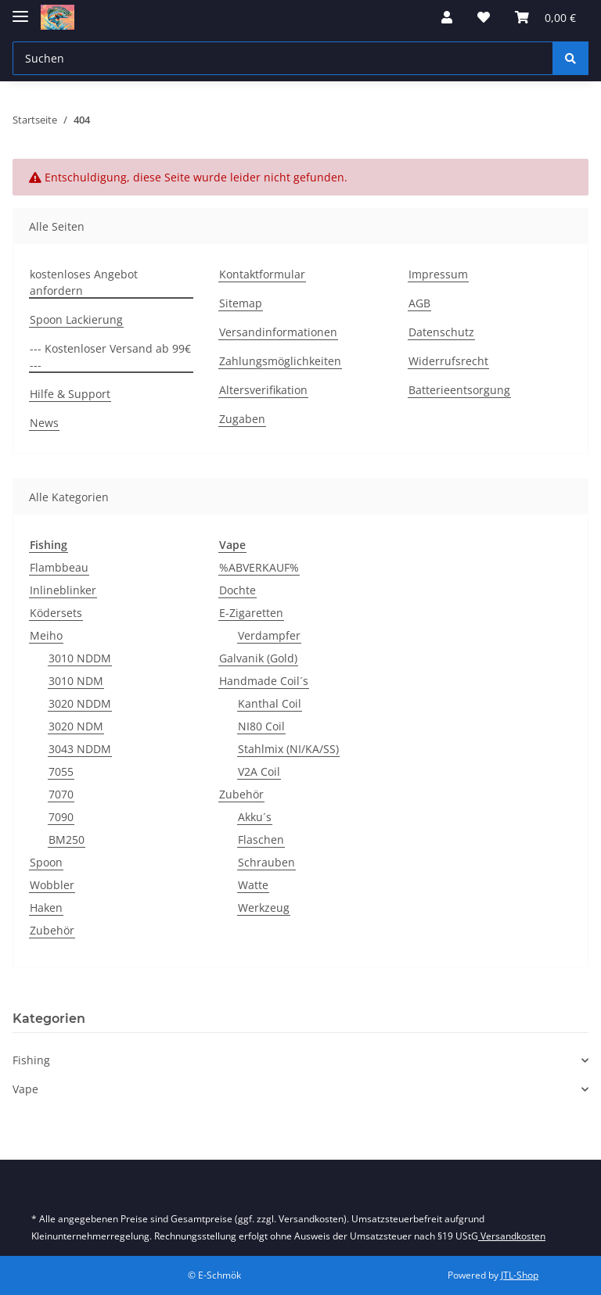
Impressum (438, 274)
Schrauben (266, 862)
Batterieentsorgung (459, 389)
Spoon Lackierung (76, 319)
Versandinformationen (278, 332)
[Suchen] (283, 58)
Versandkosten (511, 1236)
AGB (419, 303)
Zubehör (52, 930)
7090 (61, 816)
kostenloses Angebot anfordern (84, 282)
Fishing (31, 1060)
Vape (25, 1089)
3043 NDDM (80, 748)
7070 (61, 794)
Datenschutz (441, 332)
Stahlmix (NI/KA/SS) (288, 748)
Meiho (46, 635)
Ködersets (56, 612)
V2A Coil (259, 771)
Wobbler (52, 884)
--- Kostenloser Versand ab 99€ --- (110, 356)
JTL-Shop (519, 1275)
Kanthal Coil (269, 703)
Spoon (46, 862)
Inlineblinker (63, 590)
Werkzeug (264, 907)
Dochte (237, 590)
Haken (46, 907)
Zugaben (242, 418)
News (44, 422)
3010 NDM (76, 680)
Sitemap (240, 303)
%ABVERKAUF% (259, 567)
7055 (61, 771)
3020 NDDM (80, 703)
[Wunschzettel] (483, 17)
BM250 (67, 839)
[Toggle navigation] (20, 10)
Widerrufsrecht (448, 360)
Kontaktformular (262, 274)
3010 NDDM (80, 658)
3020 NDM (76, 726)
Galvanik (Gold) (258, 658)
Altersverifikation (263, 389)
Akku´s (255, 816)
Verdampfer (269, 635)
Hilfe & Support (70, 393)
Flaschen (261, 839)
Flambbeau (59, 567)
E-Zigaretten (251, 612)
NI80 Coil (261, 726)
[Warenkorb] (545, 17)
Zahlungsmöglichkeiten (280, 360)
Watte (253, 884)
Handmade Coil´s (263, 680)
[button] (447, 17)
